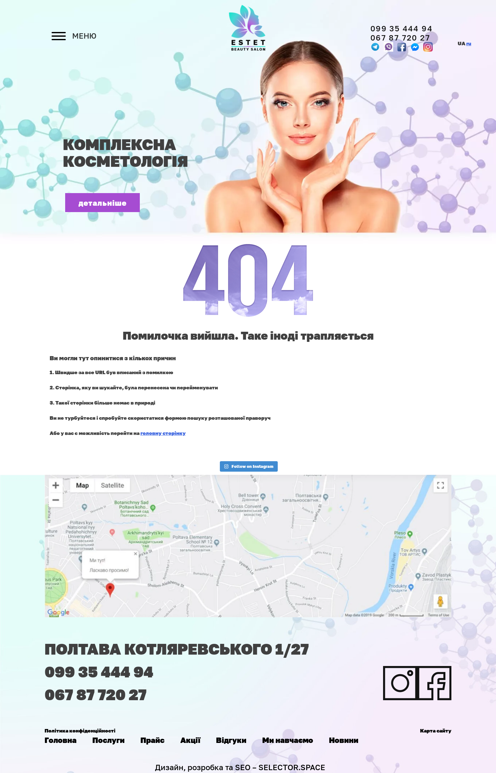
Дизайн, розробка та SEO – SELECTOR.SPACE (240, 767)
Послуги (108, 740)
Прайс (152, 740)
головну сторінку (163, 433)
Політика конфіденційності (80, 730)
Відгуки (231, 740)
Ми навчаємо (287, 740)
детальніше (102, 202)
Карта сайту (435, 730)
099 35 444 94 (401, 28)
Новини (343, 740)
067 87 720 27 (400, 37)
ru (468, 43)
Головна (61, 740)
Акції (190, 740)
